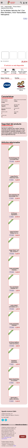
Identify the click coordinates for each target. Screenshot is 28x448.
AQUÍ (14, 446)
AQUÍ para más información (6, 438)
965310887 (6, 417)
